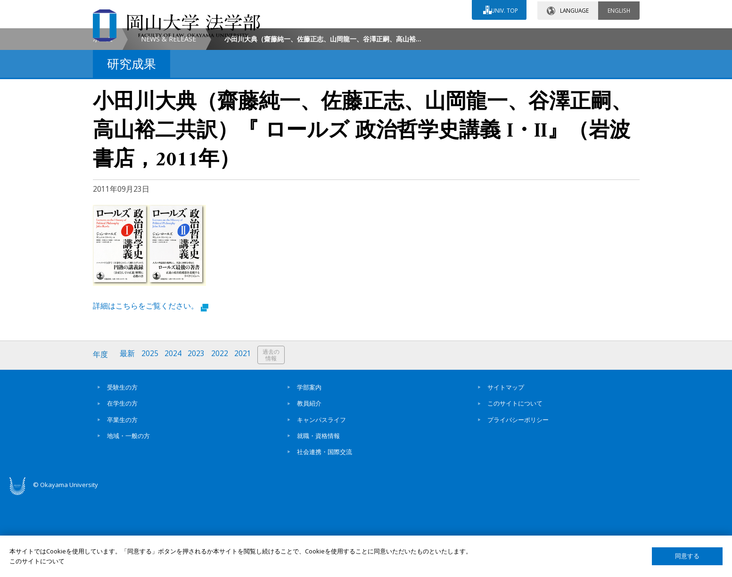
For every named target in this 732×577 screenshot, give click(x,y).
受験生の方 (122, 467)
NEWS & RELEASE (168, 119)
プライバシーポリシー (518, 499)
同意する (687, 556)
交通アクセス (475, 36)
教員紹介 (309, 483)
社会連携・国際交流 (324, 532)
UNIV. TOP (503, 9)
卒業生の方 (122, 499)
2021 (245, 435)
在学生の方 (122, 483)
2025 (150, 435)
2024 (174, 435)
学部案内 (309, 467)
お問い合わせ (391, 36)
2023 (197, 435)
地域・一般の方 (128, 515)
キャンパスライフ (321, 499)
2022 (221, 435)
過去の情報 (273, 435)
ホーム (103, 119)
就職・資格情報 (318, 515)
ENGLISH (619, 9)
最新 (128, 435)
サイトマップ (505, 467)
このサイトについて (515, 483)
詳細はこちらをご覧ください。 (150, 386)
